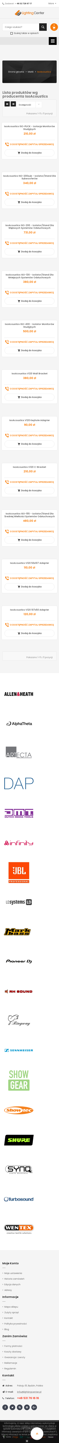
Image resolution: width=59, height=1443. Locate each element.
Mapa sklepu (11, 1306)
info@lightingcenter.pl (29, 1391)
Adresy (8, 1290)
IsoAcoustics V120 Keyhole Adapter (29, 420)
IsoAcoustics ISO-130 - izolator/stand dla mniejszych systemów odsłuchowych (29, 276)
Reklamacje (10, 1363)
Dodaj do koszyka (30, 152)
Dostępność (30, 104)
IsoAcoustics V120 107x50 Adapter (29, 609)
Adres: (7, 1385)
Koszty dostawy (12, 1351)
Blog (6, 1329)
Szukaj (43, 27)
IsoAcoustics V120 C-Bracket (29, 467)
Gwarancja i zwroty (14, 1357)
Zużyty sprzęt (11, 1312)
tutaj (29, 1437)
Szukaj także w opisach (24, 33)
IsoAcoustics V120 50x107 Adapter (29, 563)
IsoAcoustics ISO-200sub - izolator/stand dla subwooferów (29, 177)
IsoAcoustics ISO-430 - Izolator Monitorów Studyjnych (29, 326)
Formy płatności (13, 1346)
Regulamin (10, 1368)
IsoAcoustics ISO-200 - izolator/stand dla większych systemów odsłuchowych (29, 227)
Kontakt (8, 1318)
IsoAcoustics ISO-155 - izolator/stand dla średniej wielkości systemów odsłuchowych (29, 515)
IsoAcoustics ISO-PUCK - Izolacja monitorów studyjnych (29, 128)
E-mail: (7, 1391)
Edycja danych (12, 1284)
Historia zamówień (14, 1278)
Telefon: (8, 1398)
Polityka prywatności (15, 1323)
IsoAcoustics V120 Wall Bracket (30, 373)
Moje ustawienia (13, 1273)
